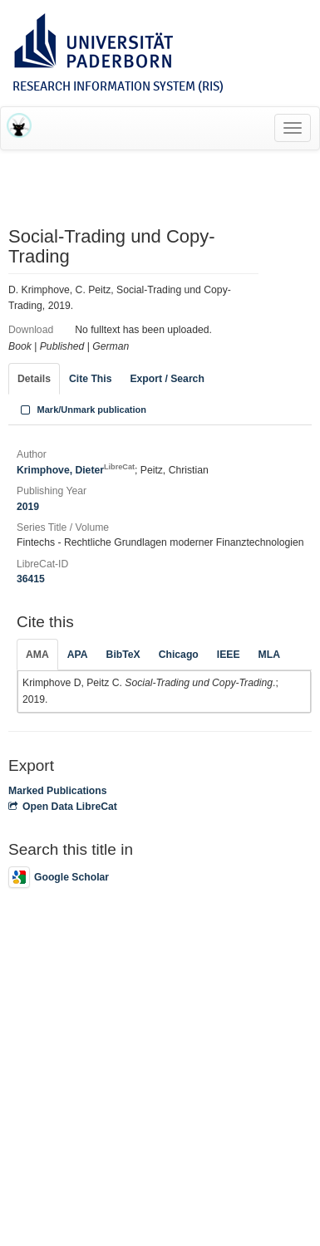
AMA (37, 654)
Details (34, 379)
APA (77, 654)
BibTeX (123, 654)
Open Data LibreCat (62, 806)
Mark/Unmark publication (81, 410)
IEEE (228, 654)
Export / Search (167, 379)
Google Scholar (58, 877)
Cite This (90, 379)
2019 (28, 507)
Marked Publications (57, 791)
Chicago (179, 654)
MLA (269, 654)
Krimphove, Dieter (76, 470)
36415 (31, 579)
